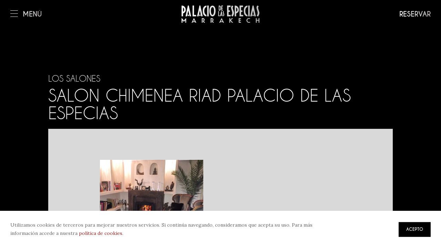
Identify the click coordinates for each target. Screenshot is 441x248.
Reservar (415, 14)
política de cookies (100, 233)
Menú (26, 14)
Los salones (74, 78)
